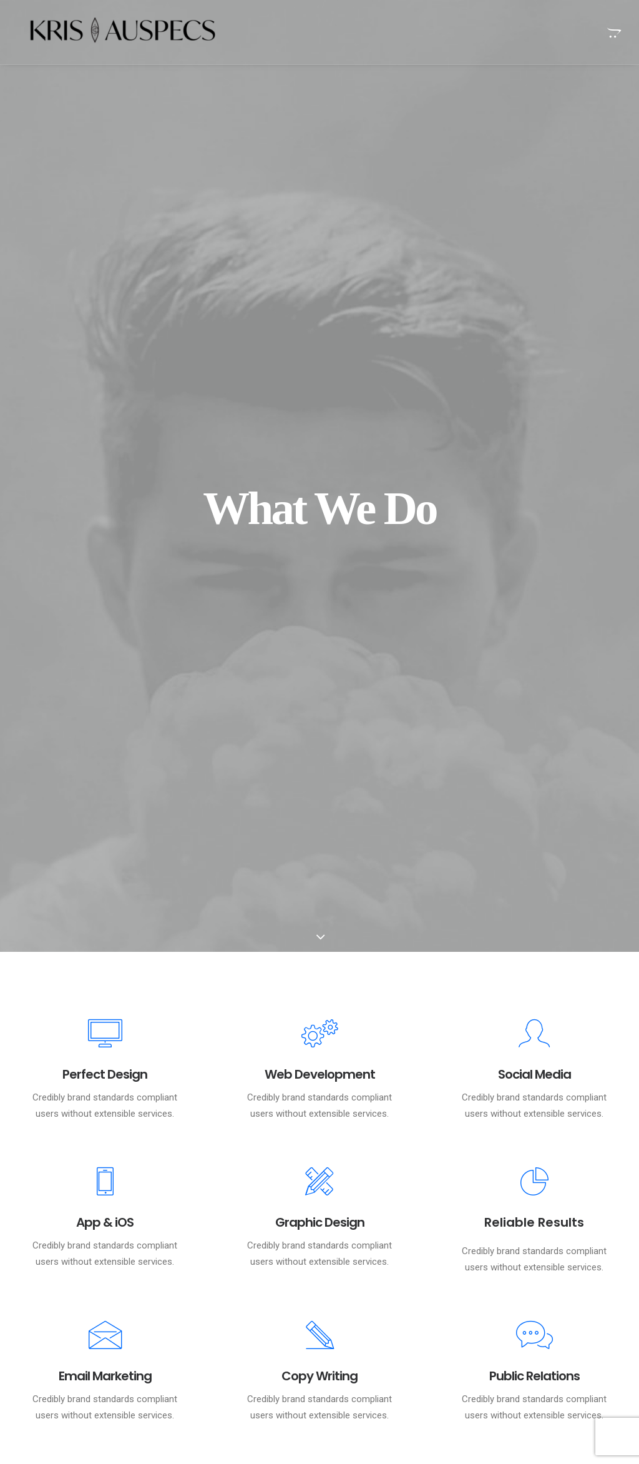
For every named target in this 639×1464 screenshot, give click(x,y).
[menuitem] (613, 32)
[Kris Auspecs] (113, 32)
